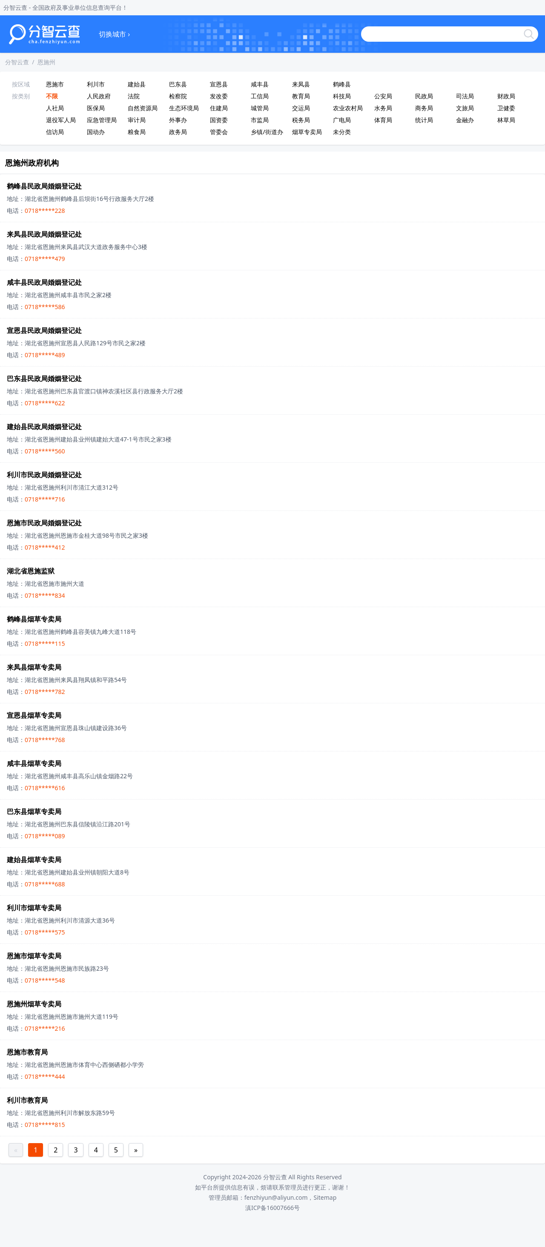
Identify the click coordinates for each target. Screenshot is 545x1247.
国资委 (219, 120)
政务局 (178, 132)
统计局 (424, 120)
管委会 (219, 132)
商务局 (424, 108)
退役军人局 (61, 120)
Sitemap (324, 1197)
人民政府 (99, 96)
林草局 (506, 120)
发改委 (219, 96)
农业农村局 (348, 108)
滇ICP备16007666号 (272, 1208)
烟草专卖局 (307, 132)
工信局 (260, 96)
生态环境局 (184, 108)
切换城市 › (114, 34)
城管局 (260, 108)
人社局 (55, 108)
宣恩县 (219, 84)
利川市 (96, 84)
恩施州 (46, 62)
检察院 (178, 96)
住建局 (219, 108)
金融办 (465, 120)
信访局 (55, 132)
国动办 (96, 132)
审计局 (137, 120)
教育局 (301, 96)
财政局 (506, 96)
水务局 (383, 108)
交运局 (301, 108)
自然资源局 (143, 108)
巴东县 (178, 84)
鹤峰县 (342, 84)
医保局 (96, 108)
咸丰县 (260, 84)
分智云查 (17, 62)
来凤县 (301, 84)
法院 (134, 96)
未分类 (342, 132)
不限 (52, 96)
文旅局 (465, 108)
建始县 (137, 84)
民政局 (424, 96)
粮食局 (137, 132)
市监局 (260, 120)
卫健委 (506, 108)
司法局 (465, 96)
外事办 (178, 120)
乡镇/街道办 (267, 132)
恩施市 (55, 84)
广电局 (342, 120)
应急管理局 (102, 120)
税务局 (301, 120)
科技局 (342, 96)
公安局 (383, 96)
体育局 (383, 120)
